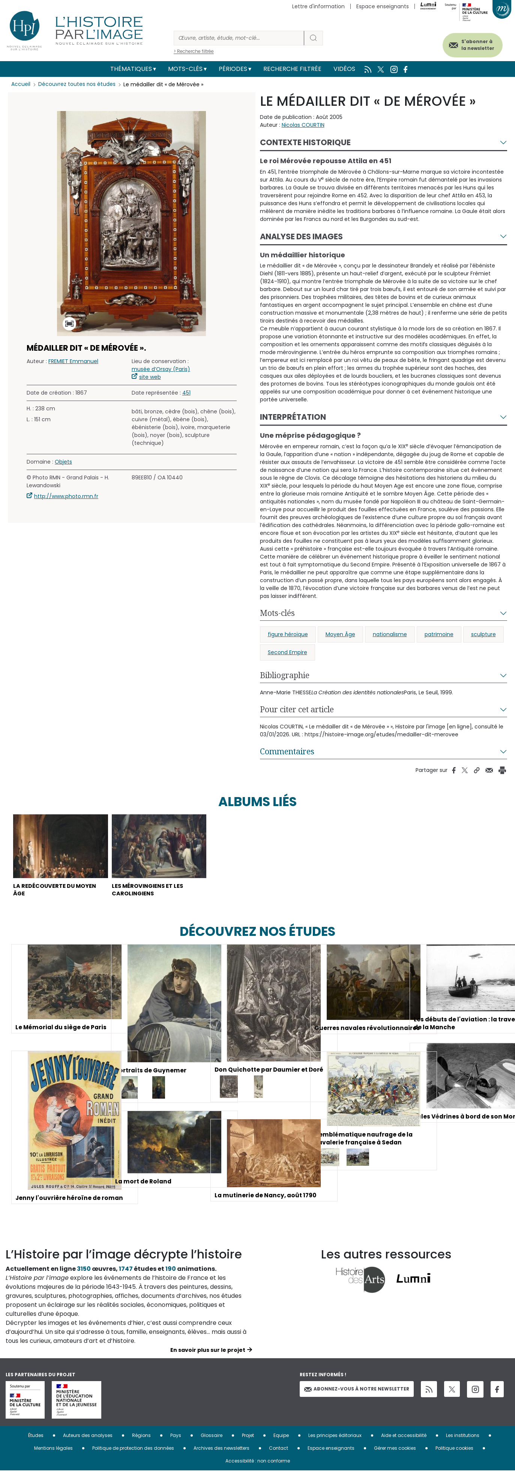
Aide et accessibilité (403, 1438)
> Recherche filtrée (194, 51)
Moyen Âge (340, 634)
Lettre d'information (318, 6)
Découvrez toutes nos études (77, 84)
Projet (248, 1438)
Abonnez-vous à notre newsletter (356, 1391)
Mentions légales (53, 1450)
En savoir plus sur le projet (207, 1352)
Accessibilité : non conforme (257, 1463)
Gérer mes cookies (395, 1450)
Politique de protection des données (133, 1450)
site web (150, 377)
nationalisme (390, 634)
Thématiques (131, 69)
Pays (175, 1438)
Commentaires (287, 751)
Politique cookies (454, 1450)
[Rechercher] (239, 38)
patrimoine (439, 634)
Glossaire (211, 1438)
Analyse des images (301, 236)
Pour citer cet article (297, 709)
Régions (141, 1438)
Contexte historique (305, 142)
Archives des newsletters (221, 1450)
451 (186, 392)
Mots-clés (185, 69)
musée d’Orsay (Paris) (161, 369)
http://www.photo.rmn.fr (66, 496)
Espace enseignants (382, 6)
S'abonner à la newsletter (473, 44)
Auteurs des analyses (88, 1438)
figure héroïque (288, 634)
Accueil (20, 84)
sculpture (483, 634)
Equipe (281, 1438)
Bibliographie (284, 675)
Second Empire (287, 652)
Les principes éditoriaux (335, 1438)
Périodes (233, 69)
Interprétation (293, 416)
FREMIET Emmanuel (73, 361)
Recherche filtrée (292, 69)
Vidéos (344, 69)
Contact (278, 1450)
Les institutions (462, 1438)
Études (36, 1438)
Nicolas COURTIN (303, 125)
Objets (63, 461)
